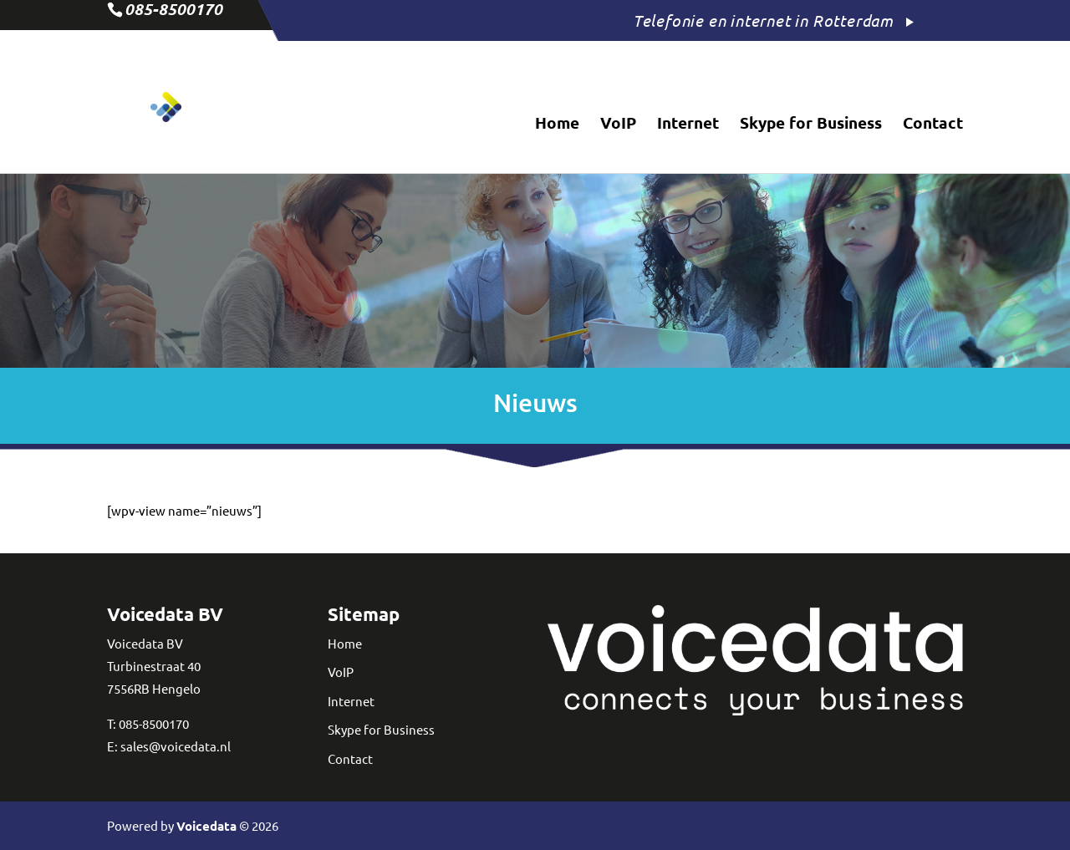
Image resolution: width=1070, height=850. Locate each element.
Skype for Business (811, 125)
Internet (688, 125)
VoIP (618, 125)
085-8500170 (154, 723)
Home (557, 125)
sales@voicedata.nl (175, 746)
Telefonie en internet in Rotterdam (763, 20)
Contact (933, 125)
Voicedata (206, 825)
